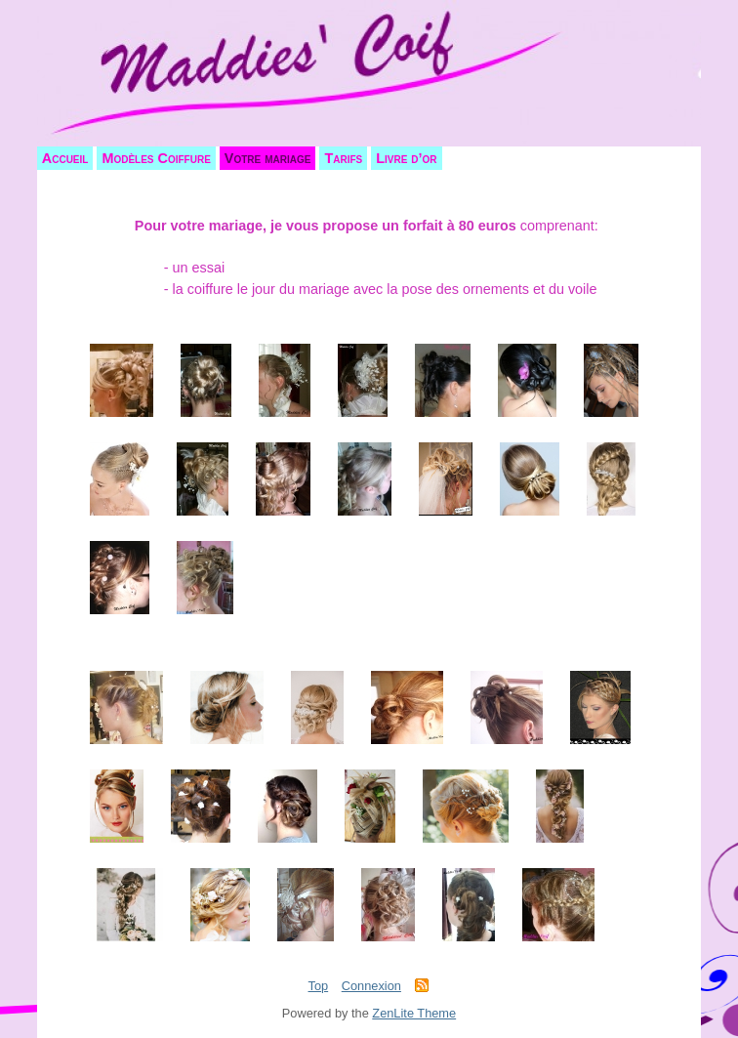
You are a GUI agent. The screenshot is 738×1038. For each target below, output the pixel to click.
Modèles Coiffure (156, 158)
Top (318, 985)
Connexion (371, 985)
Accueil (65, 158)
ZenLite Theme (414, 1013)
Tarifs (343, 158)
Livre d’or (406, 158)
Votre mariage (268, 158)
